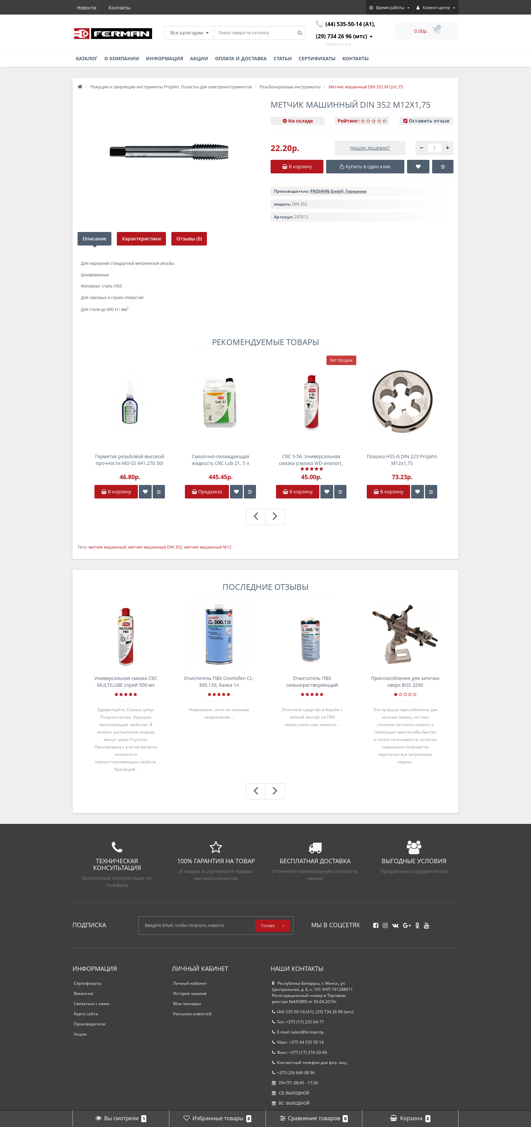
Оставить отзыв (429, 121)
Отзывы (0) (189, 238)
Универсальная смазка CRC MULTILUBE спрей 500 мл (125, 681)
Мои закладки (187, 1003)
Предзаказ (207, 491)
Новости (86, 7)
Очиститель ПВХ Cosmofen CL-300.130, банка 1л (219, 681)
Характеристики (141, 238)
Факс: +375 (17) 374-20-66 (299, 1052)
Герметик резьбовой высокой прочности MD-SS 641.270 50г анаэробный (129, 460)
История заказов (190, 993)
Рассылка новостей (192, 1014)
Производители (90, 1024)
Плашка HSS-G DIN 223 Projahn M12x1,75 (402, 459)
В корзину (116, 491)
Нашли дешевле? (370, 148)
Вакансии (83, 993)
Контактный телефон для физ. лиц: (309, 1062)
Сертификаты (317, 58)
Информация (164, 58)
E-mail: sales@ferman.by (298, 1032)
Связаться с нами (91, 1003)
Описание (94, 238)
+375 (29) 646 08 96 (293, 1073)
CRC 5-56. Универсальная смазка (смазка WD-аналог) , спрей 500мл (311, 460)
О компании (121, 58)
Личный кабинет (190, 983)
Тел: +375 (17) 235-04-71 (298, 1022)
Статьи (283, 58)
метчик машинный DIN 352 (155, 547)
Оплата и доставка (241, 58)
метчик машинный (107, 547)
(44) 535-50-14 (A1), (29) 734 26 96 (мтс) (313, 1012)
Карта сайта (86, 1014)
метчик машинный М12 (207, 547)
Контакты (120, 7)
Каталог (87, 58)
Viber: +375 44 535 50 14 (298, 1042)
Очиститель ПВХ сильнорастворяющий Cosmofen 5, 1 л (312, 681)
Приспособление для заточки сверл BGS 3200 (405, 681)
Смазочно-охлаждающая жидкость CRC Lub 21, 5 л (220, 459)
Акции (199, 58)
